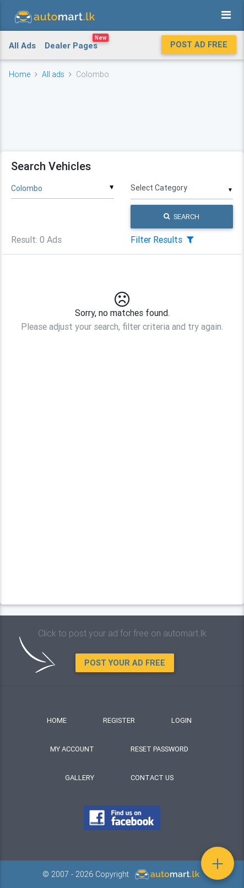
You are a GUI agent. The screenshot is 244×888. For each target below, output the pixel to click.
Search (181, 216)
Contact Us (152, 777)
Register (119, 720)
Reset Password (159, 749)
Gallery (79, 777)
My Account (72, 749)
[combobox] (62, 184)
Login (181, 720)
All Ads (22, 45)
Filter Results (162, 239)
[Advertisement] (122, 115)
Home (19, 74)
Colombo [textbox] (26, 188)
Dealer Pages (77, 43)
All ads (53, 74)
